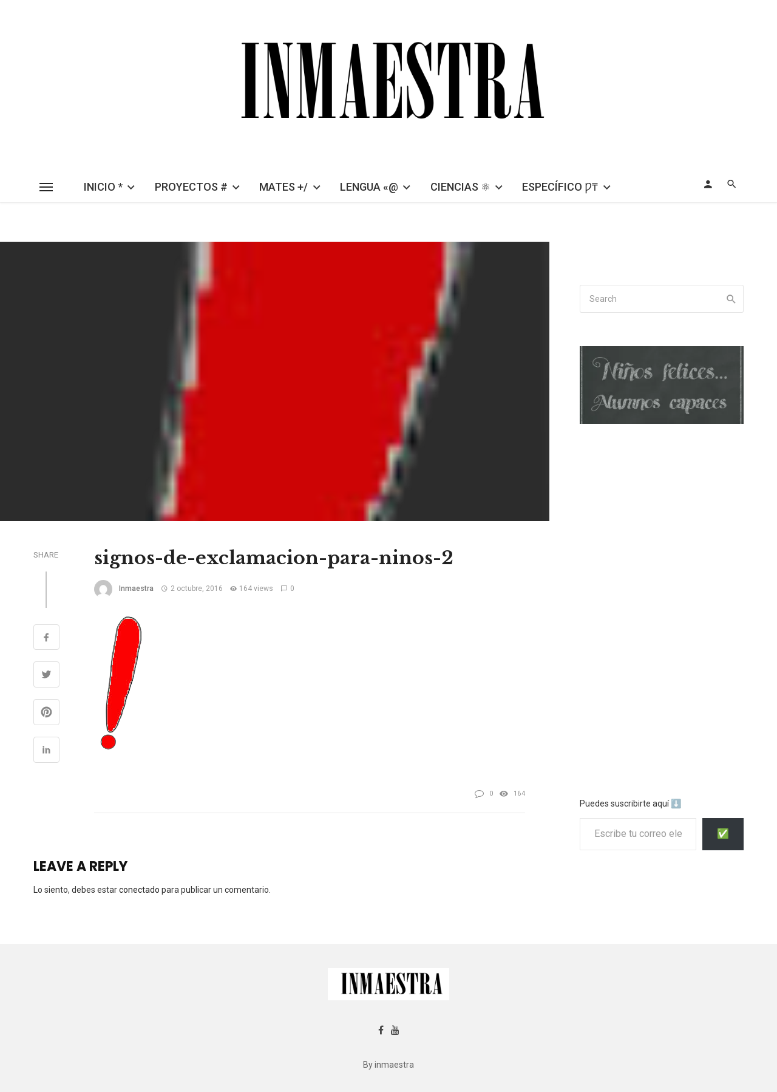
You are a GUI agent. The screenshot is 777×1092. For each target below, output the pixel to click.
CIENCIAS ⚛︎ (460, 186)
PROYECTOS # (191, 186)
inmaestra (136, 588)
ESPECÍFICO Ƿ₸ (560, 186)
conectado (139, 890)
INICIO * (103, 186)
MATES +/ (283, 186)
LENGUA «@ (369, 186)
